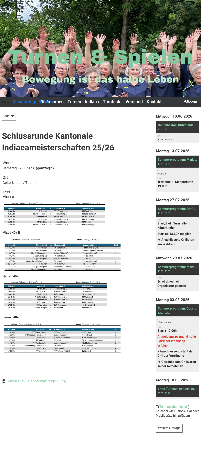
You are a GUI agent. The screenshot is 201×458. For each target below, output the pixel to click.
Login (190, 101)
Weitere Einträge (169, 428)
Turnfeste (112, 101)
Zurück (9, 116)
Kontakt (154, 101)
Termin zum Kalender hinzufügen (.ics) (36, 381)
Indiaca (92, 101)
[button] (177, 132)
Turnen (74, 101)
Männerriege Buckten (33, 101)
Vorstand (134, 101)
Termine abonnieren (173, 407)
